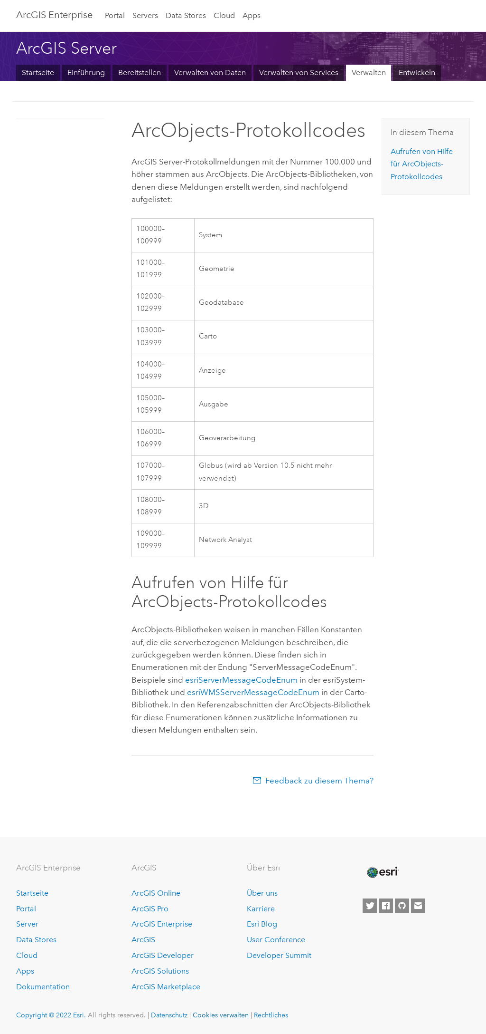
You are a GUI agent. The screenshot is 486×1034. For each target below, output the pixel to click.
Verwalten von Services (298, 72)
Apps (252, 15)
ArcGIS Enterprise (54, 14)
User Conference (276, 939)
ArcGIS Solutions (160, 971)
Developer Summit (279, 955)
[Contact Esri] (418, 906)
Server (27, 923)
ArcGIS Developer (162, 955)
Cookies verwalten (221, 1015)
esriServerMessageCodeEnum (241, 680)
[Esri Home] (382, 872)
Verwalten (369, 72)
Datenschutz (169, 1015)
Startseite (38, 72)
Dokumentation (43, 986)
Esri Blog (262, 923)
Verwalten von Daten (210, 72)
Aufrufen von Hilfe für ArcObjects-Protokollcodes (422, 164)
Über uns (262, 893)
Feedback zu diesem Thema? (319, 780)
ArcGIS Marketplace (165, 986)
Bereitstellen (139, 72)
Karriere (261, 908)
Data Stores (186, 15)
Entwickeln (417, 72)
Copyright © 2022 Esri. (51, 1015)
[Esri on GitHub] (402, 906)
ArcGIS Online (155, 893)
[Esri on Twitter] (370, 906)
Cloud (224, 15)
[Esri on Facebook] (386, 906)
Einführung (86, 72)
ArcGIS (143, 939)
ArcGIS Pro (149, 908)
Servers (145, 15)
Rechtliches (271, 1015)
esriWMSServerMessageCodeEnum (253, 692)
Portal (115, 15)
